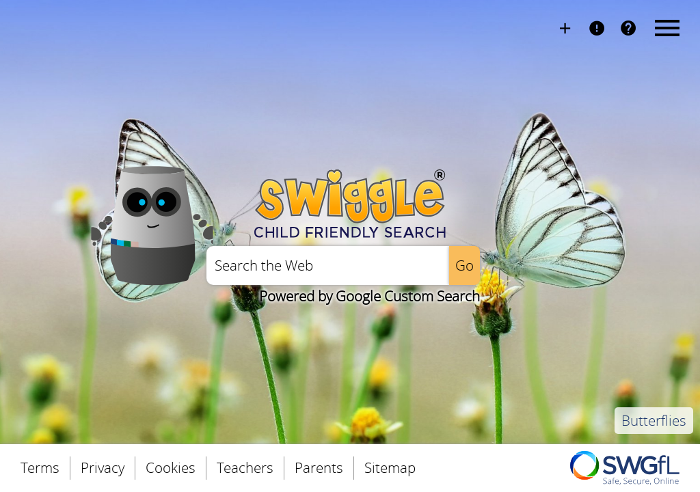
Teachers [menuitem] (245, 468)
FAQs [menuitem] (628, 27)
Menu (665, 27)
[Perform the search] (464, 265)
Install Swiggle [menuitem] (565, 27)
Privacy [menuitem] (102, 468)
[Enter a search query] (327, 265)
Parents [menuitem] (319, 468)
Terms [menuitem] (40, 468)
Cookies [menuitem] (171, 468)
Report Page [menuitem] (596, 27)
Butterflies (653, 420)
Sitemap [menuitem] (390, 468)
